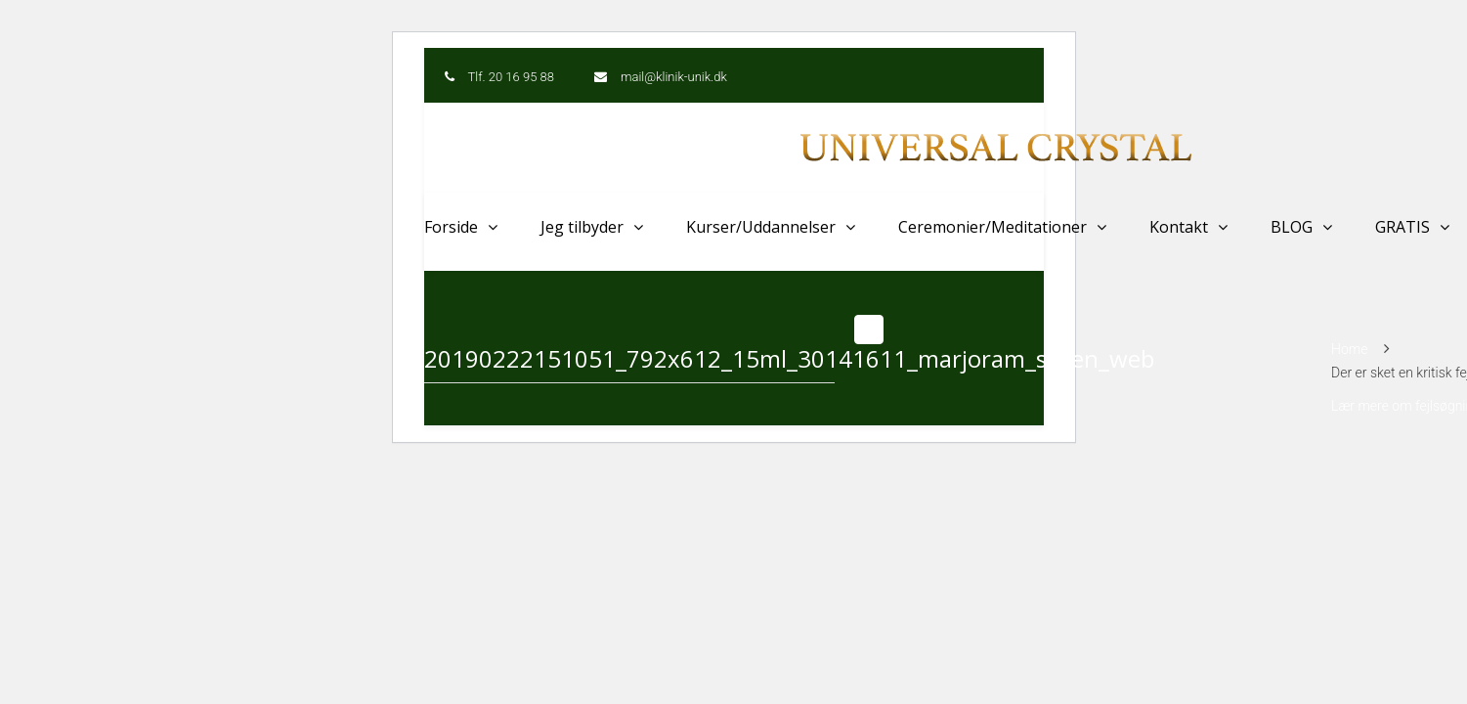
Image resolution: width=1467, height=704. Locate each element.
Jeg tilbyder (582, 227)
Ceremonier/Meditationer (992, 227)
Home (1349, 349)
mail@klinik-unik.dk (674, 76)
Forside (451, 227)
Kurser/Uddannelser (761, 227)
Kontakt (1178, 227)
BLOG (1292, 227)
